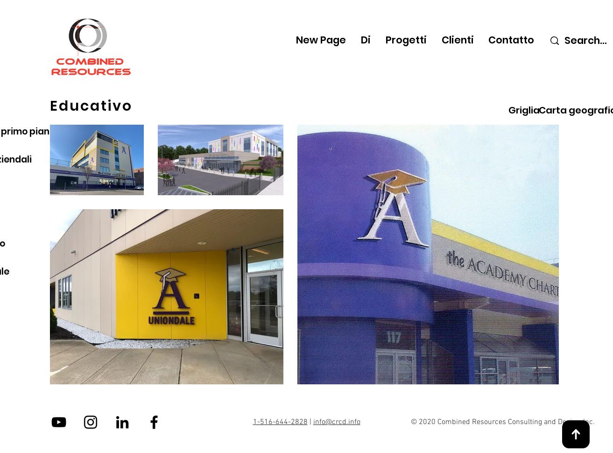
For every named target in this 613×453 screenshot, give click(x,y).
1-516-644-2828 (280, 422)
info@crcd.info (336, 422)
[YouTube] (59, 422)
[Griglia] (524, 110)
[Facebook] (154, 422)
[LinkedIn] (122, 422)
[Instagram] (90, 422)
